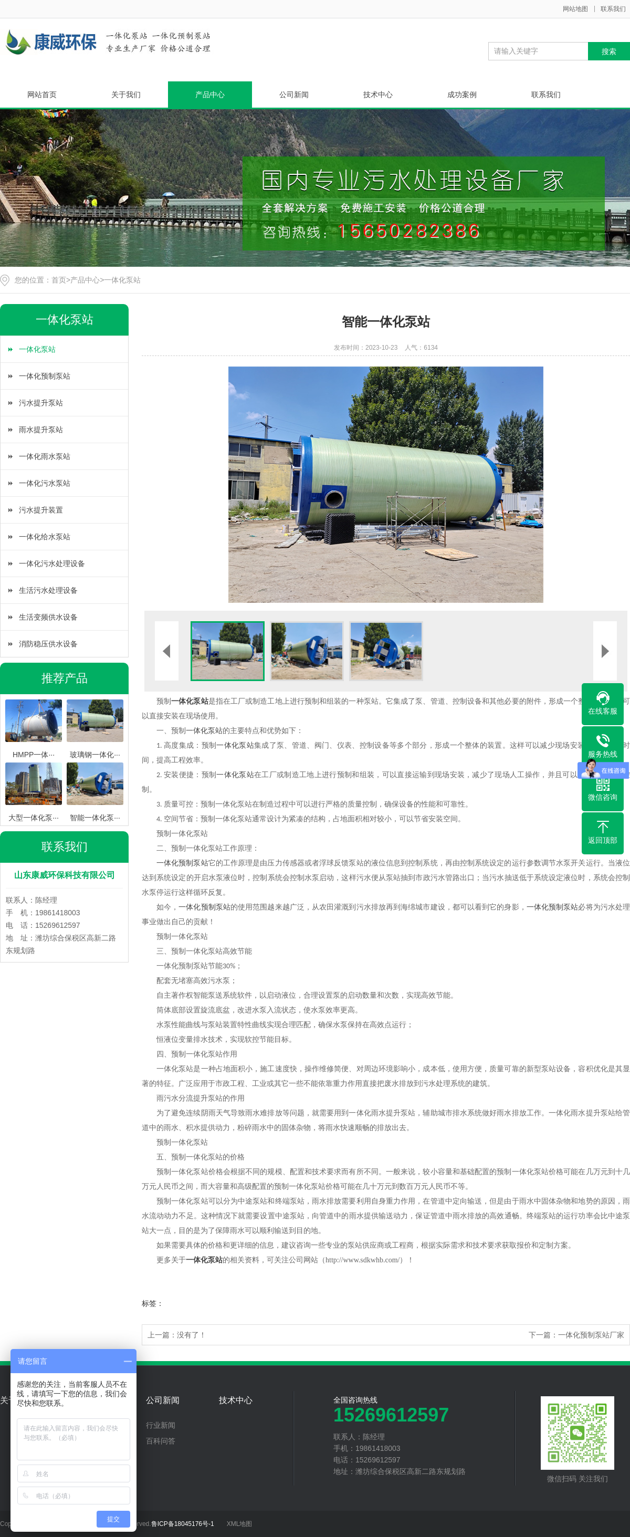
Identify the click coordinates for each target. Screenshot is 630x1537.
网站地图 (575, 9)
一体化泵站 (122, 280)
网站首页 (42, 94)
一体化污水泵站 (44, 483)
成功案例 (462, 94)
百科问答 (160, 1441)
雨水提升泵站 (41, 429)
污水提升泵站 (41, 403)
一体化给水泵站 (44, 536)
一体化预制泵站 (44, 376)
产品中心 (210, 94)
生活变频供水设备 (48, 617)
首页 (58, 280)
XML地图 (240, 1524)
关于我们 (126, 94)
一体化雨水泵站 (44, 456)
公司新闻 (294, 94)
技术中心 (378, 94)
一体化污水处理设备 (52, 563)
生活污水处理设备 (48, 590)
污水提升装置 (41, 510)
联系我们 (613, 9)
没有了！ (191, 1335)
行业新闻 (160, 1425)
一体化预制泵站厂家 (591, 1335)
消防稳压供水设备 (48, 644)
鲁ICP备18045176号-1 (182, 1524)
